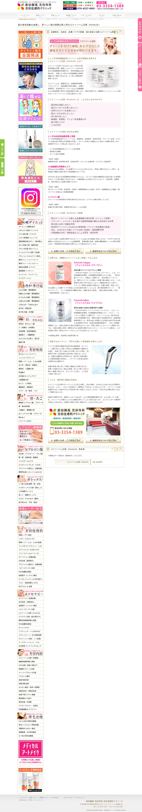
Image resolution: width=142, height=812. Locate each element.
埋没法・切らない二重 (27, 324)
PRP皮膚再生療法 (25, 572)
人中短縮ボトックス (26, 491)
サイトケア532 (24, 628)
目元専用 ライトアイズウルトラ (30, 646)
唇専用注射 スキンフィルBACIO (30, 472)
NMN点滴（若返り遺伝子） (28, 665)
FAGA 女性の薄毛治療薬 (27, 721)
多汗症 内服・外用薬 (26, 312)
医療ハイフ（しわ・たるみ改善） (31, 361)
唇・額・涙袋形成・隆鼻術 (28, 457)
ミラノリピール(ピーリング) (29, 553)
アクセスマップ (79, 797)
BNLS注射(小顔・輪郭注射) (28, 245)
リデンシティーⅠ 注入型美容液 (30, 635)
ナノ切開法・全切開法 (27, 327)
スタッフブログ (86, 15)
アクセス (102, 15)
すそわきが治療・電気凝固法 (29, 297)
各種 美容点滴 (24, 684)
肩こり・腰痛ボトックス (27, 495)
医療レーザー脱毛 (25, 535)
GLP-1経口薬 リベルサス (27, 234)
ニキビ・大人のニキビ (27, 539)
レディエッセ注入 (25, 421)
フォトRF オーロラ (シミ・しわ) (30, 546)
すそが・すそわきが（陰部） (29, 499)
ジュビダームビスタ (26, 461)
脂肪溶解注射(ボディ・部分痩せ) (30, 241)
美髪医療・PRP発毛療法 (27, 732)
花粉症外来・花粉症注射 (27, 691)
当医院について (71, 15)
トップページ (25, 15)
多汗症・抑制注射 (25, 308)
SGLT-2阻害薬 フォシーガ (28, 238)
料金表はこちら (2, 146)
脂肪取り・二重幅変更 (27, 335)
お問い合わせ (117, 15)
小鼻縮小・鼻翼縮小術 (27, 410)
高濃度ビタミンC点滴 (26, 669)
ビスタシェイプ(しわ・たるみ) (29, 465)
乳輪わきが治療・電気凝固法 (29, 294)
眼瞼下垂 (22, 342)
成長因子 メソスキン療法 (28, 575)
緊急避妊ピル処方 (25, 698)
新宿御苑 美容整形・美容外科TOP (27, 19)
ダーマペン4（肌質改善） (28, 557)
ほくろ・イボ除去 (25, 383)
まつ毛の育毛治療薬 (26, 736)
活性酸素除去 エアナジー (28, 709)
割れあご (22, 417)
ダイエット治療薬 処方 (27, 227)
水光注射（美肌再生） (27, 561)
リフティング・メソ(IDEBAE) (29, 631)
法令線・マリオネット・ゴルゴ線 (31, 454)
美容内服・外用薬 (25, 702)
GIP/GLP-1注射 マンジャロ (28, 230)
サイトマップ (38, 800)
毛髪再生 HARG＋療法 (27, 728)
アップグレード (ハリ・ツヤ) (29, 642)
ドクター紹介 (54, 797)
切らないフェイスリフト (27, 354)
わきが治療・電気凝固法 (27, 290)
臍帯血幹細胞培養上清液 (27, 620)
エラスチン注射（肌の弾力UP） (30, 617)
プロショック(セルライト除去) (29, 256)
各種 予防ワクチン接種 (27, 695)
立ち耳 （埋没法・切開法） (28, 365)
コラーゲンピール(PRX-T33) (29, 550)
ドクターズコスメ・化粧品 (28, 706)
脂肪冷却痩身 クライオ (27, 267)
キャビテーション (25, 278)
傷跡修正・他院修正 (26, 387)
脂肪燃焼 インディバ (26, 271)
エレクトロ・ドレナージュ (28, 274)
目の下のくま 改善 (25, 586)
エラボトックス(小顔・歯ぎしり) (30, 488)
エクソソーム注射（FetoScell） (30, 613)
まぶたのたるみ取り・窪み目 (29, 338)
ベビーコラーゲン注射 (27, 568)
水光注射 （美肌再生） (27, 602)
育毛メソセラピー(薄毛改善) (29, 725)
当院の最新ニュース (2, 165)
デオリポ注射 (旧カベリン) (28, 249)
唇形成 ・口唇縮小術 (26, 369)
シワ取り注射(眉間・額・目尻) (29, 484)
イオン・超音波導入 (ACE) (28, 583)
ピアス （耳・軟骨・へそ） (28, 391)
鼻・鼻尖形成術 (24, 406)
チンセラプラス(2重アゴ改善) (29, 252)
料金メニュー (55, 15)
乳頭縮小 (22, 372)
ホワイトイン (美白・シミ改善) (30, 639)
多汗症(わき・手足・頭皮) (28, 502)
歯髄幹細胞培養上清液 (27, 661)
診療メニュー (40, 15)
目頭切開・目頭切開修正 (27, 331)
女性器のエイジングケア (27, 376)
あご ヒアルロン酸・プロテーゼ (30, 414)
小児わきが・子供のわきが (28, 305)
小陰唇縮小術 (23, 380)
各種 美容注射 (24, 680)
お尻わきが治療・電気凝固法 (29, 301)
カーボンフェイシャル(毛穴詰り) (30, 579)
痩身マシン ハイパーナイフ (28, 260)
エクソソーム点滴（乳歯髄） (29, 658)
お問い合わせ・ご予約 (25, 800)
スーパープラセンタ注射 (27, 673)
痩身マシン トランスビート (28, 263)
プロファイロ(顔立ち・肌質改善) (30, 468)
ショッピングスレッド (27, 358)
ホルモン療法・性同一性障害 (29, 687)
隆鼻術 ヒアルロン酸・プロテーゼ (31, 403)
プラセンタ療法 (24, 676)
